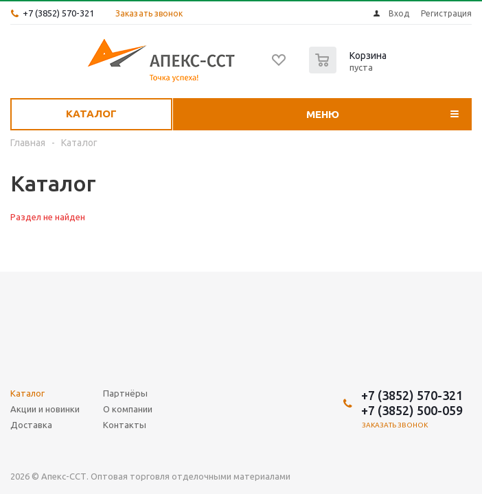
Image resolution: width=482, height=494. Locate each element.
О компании (127, 409)
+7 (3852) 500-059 (412, 410)
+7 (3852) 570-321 (58, 13)
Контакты (124, 425)
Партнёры (125, 393)
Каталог (91, 113)
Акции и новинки (45, 409)
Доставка (31, 425)
